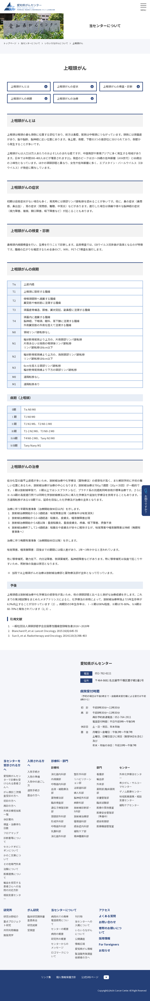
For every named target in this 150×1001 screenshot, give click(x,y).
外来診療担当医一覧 (12, 812)
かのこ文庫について (12, 857)
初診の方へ (10, 800)
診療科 (55, 767)
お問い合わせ (107, 922)
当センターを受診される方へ (12, 765)
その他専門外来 (12, 864)
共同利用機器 (11, 930)
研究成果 (32, 925)
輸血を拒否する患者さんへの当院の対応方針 (12, 886)
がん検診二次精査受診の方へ (12, 794)
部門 (99, 767)
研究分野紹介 (11, 916)
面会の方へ (33, 795)
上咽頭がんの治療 (67, 98)
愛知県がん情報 (83, 948)
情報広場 (80, 944)
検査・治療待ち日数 (12, 826)
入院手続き (33, 771)
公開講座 (80, 939)
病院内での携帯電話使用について (59, 920)
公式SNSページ (89, 977)
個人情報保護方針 (66, 977)
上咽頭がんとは (20, 86)
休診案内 (8, 819)
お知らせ (104, 950)
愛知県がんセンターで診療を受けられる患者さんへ (12, 781)
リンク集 (46, 977)
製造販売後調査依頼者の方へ (83, 955)
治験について (11, 869)
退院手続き (33, 790)
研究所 (8, 910)
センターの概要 (59, 929)
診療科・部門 (59, 761)
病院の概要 (57, 934)
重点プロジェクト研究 (12, 923)
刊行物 (78, 916)
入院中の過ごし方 (36, 783)
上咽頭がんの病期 (21, 98)
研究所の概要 (58, 939)
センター (124, 767)
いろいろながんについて (83, 932)
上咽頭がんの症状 (67, 86)
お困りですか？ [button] (146, 504)
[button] (143, 6)
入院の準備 (33, 776)
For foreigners (109, 944)
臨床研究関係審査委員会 (36, 918)
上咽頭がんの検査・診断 (117, 86)
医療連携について (12, 875)
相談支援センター (12, 896)
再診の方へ (10, 805)
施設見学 (8, 935)
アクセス (104, 910)
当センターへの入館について (83, 923)
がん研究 (33, 910)
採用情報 (104, 938)
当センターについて (64, 910)
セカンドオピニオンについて (12, 848)
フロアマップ (11, 833)
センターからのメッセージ (59, 945)
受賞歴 (31, 930)
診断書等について (12, 839)
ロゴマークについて (59, 954)
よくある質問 (107, 916)
